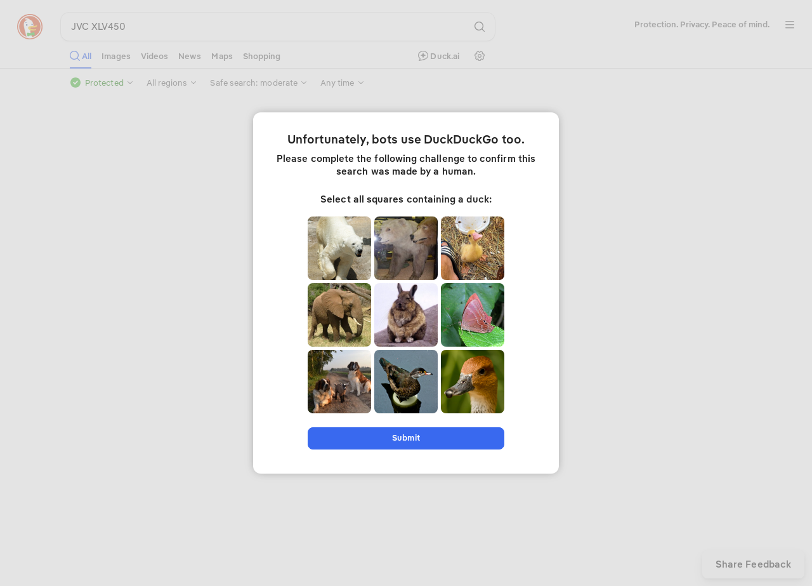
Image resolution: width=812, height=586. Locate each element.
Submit (405, 437)
